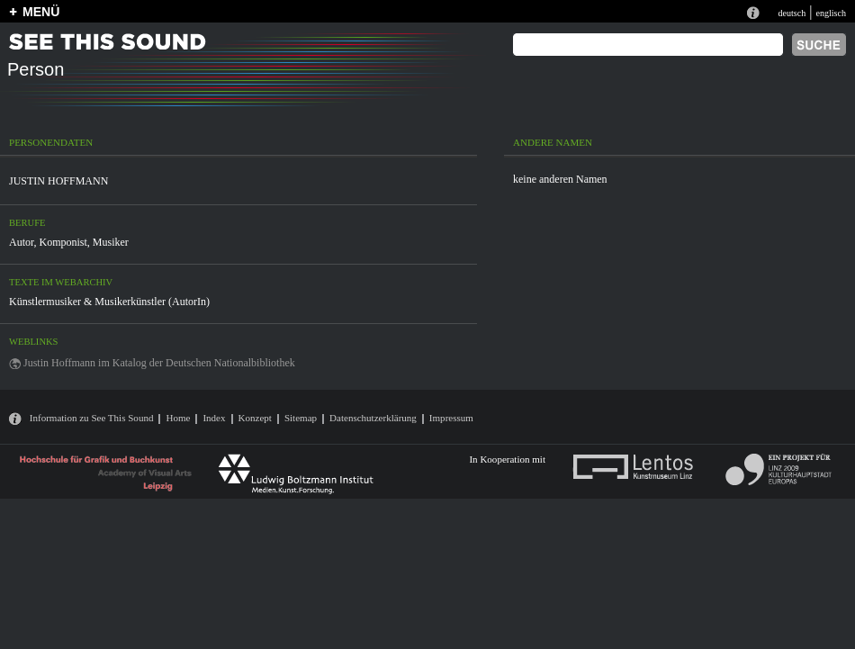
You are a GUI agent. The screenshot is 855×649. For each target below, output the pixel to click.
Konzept (255, 417)
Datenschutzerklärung (373, 417)
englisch (830, 13)
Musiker (111, 242)
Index (213, 417)
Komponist (63, 242)
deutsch (792, 13)
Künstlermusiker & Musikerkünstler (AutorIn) (109, 301)
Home (178, 417)
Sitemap (300, 417)
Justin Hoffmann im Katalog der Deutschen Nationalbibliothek (159, 362)
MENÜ (40, 12)
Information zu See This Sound (92, 417)
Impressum (451, 417)
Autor (21, 242)
